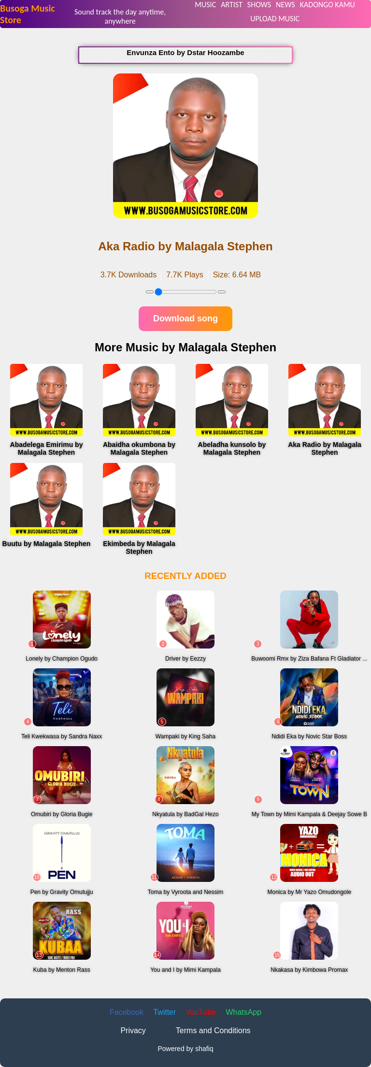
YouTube (201, 1012)
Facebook (126, 1012)
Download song (185, 318)
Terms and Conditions (213, 1030)
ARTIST (232, 4)
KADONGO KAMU (327, 4)
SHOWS (259, 4)
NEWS (285, 4)
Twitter (164, 1012)
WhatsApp (243, 1012)
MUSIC (205, 4)
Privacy (132, 1030)
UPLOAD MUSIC (275, 18)
